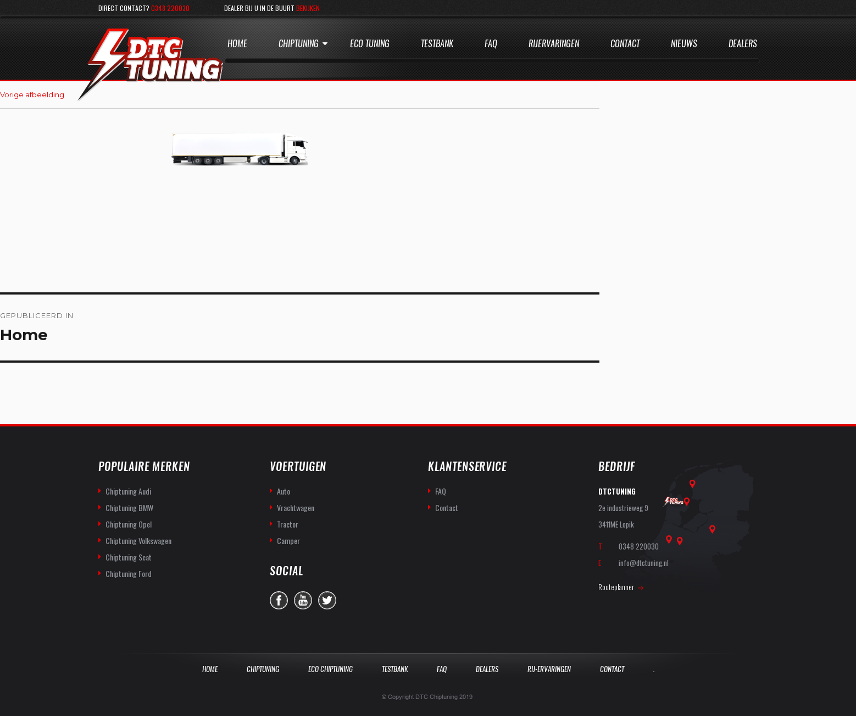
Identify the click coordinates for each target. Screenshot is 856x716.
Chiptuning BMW (129, 507)
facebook (279, 600)
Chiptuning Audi (128, 491)
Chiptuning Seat (128, 557)
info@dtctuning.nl (644, 562)
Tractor (287, 524)
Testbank (437, 43)
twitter (327, 600)
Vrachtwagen (295, 507)
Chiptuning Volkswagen (138, 540)
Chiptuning (299, 43)
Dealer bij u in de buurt (272, 8)
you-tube (303, 600)
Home (237, 43)
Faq (491, 43)
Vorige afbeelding (32, 94)
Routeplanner (616, 586)
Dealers (743, 43)
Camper (288, 540)
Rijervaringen (554, 43)
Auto (283, 491)
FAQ (440, 491)
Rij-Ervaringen (549, 669)
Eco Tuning (370, 43)
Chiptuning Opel (128, 524)
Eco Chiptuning (330, 669)
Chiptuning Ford (128, 573)
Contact (625, 43)
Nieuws (684, 43)
